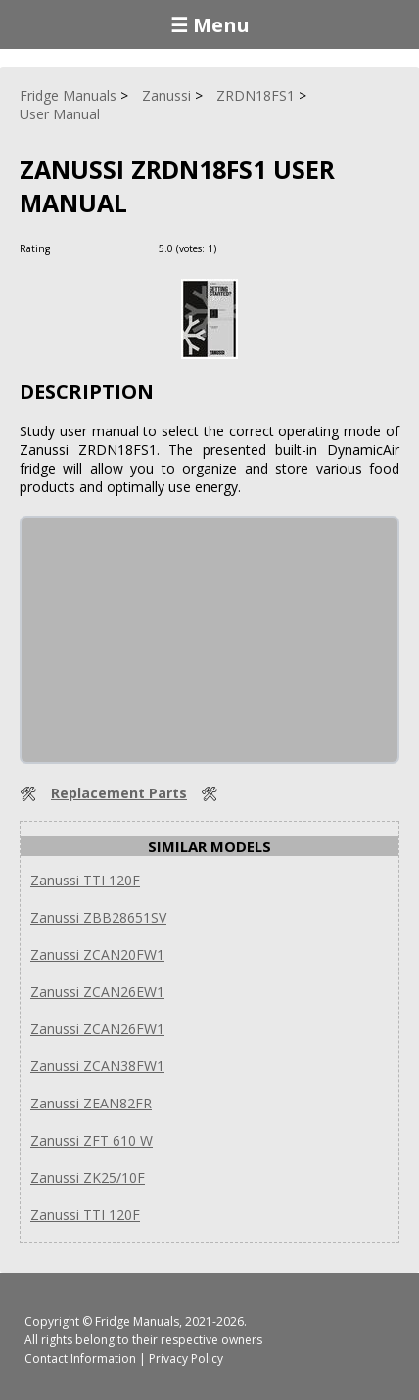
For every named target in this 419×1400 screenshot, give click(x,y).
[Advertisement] (168, 640)
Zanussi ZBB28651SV (98, 917)
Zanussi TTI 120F (85, 880)
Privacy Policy (186, 1358)
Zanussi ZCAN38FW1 (97, 1066)
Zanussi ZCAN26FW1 (97, 1028)
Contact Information (80, 1358)
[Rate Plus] (234, 248)
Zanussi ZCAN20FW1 (97, 954)
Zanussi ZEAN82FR (91, 1103)
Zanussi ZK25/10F (87, 1177)
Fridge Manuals (137, 1321)
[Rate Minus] (258, 248)
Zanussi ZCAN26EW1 (97, 991)
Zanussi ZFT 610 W (91, 1140)
